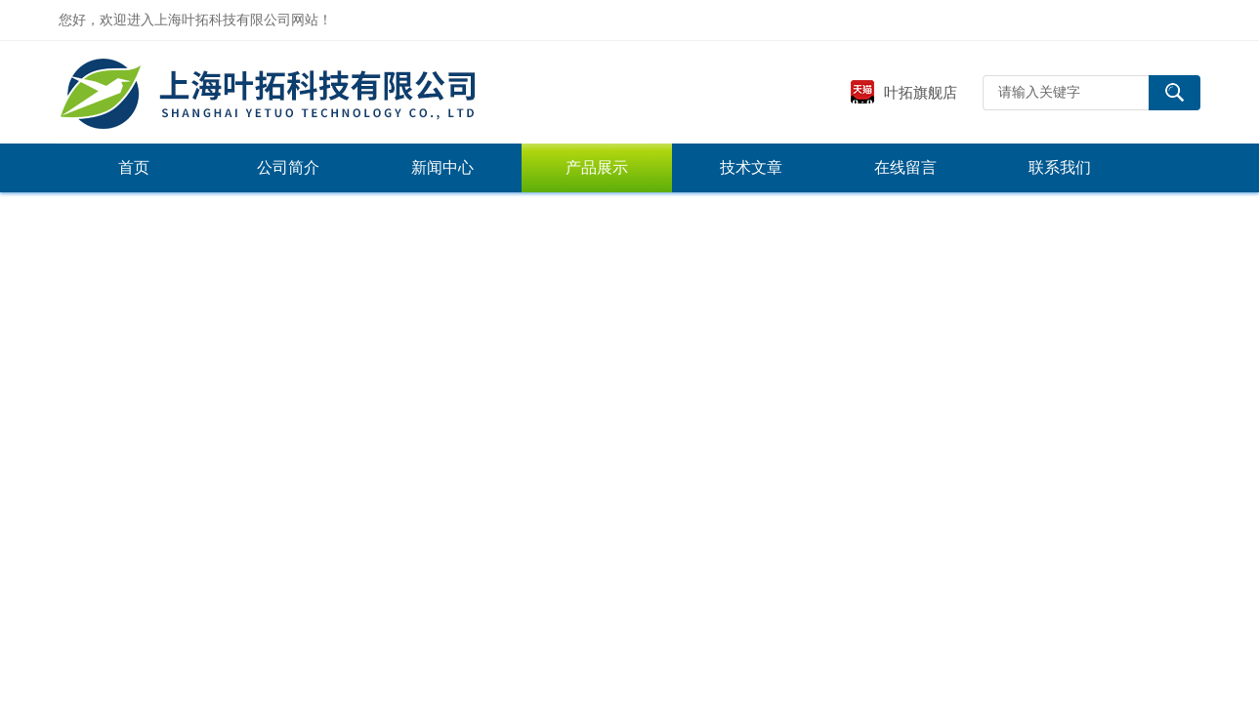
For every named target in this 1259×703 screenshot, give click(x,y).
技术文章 (751, 167)
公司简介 (288, 167)
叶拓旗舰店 (903, 92)
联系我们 (1059, 167)
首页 (133, 167)
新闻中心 (442, 167)
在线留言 (905, 167)
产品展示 (597, 167)
